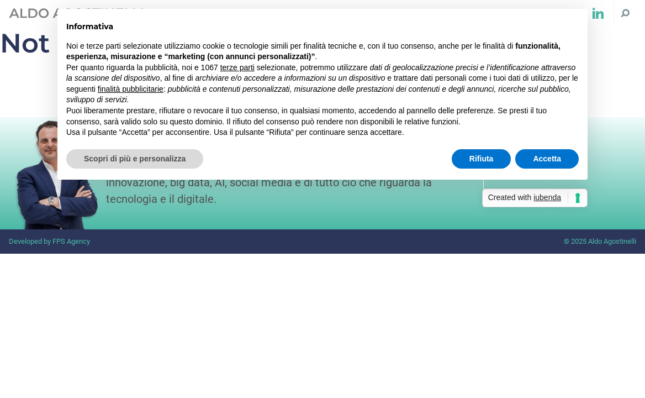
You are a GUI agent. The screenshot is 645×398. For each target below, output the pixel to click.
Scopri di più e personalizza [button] (135, 158)
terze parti (237, 67)
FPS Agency (71, 241)
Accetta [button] (547, 158)
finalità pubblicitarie (130, 89)
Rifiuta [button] (481, 158)
